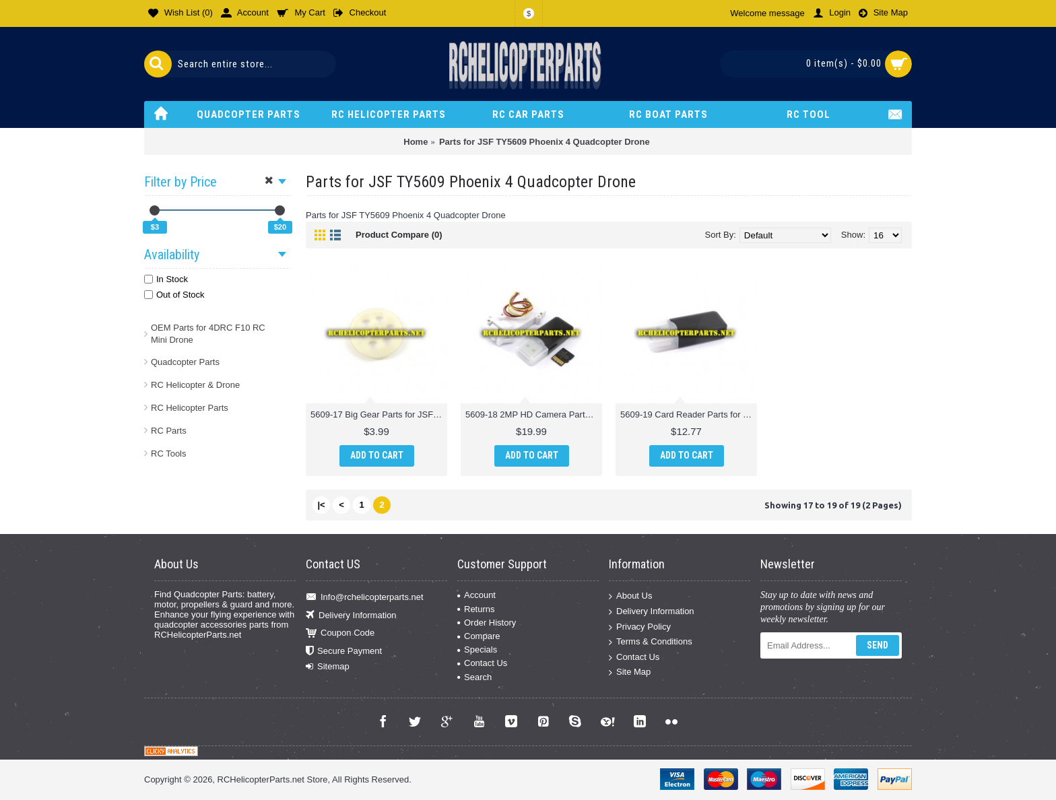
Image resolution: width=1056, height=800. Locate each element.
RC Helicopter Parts (189, 408)
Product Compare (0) (399, 235)
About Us (630, 596)
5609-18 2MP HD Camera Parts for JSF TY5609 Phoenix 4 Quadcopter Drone (533, 414)
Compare (478, 636)
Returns (476, 609)
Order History (486, 623)
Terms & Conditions (650, 642)
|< (321, 505)
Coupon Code (340, 633)
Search (474, 677)
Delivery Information (351, 616)
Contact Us (482, 663)
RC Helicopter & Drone (195, 385)
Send (877, 645)
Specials (477, 649)
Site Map (630, 672)
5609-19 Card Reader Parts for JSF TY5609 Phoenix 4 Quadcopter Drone (688, 414)
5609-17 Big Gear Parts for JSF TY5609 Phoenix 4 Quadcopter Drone (378, 414)
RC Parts (169, 431)
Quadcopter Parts (185, 362)
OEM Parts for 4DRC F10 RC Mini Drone (208, 334)
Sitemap (328, 666)
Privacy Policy (640, 626)
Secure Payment (344, 651)
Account (476, 595)
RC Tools (169, 453)
